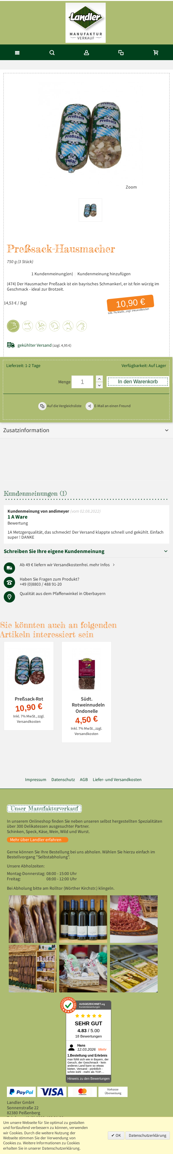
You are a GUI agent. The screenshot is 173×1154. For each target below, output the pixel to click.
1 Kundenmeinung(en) (52, 274)
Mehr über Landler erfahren (35, 839)
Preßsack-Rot (29, 699)
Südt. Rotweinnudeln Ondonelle (88, 705)
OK (118, 1135)
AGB (84, 779)
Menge (64, 382)
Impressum (35, 779)
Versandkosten (140, 310)
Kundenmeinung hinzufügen (104, 274)
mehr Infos (99, 564)
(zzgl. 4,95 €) (44, 345)
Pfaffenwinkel (65, 593)
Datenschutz (63, 779)
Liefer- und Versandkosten (117, 779)
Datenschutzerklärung (147, 1135)
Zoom (131, 187)
